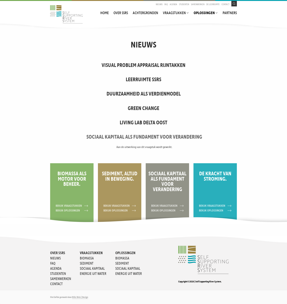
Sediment (86, 263)
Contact (225, 4)
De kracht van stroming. (215, 178)
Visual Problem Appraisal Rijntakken (143, 65)
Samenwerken (197, 4)
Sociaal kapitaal (92, 268)
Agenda (173, 4)
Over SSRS (120, 13)
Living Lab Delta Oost (143, 123)
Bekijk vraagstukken (72, 208)
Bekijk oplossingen (72, 212)
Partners (230, 13)
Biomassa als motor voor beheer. (71, 181)
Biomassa (87, 258)
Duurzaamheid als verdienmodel (144, 94)
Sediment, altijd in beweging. (119, 178)
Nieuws (159, 4)
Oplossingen (204, 13)
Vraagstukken (174, 13)
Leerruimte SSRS (143, 79)
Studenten (184, 4)
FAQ (166, 4)
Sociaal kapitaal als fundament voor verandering (173, 137)
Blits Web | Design (80, 297)
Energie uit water (93, 274)
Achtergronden (145, 13)
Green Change (143, 108)
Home (104, 13)
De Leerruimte (213, 4)
